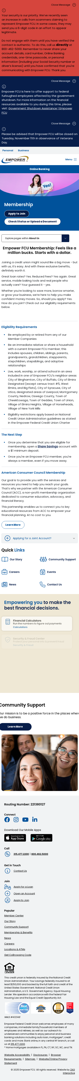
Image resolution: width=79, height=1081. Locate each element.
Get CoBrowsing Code (17, 955)
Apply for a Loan (23, 887)
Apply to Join (21, 900)
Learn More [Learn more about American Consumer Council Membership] (13, 525)
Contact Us (20, 871)
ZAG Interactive (69, 1071)
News (7, 938)
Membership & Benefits (18, 932)
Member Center (14, 915)
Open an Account (24, 893)
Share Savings (48, 446)
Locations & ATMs (14, 949)
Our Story (10, 921)
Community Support (16, 927)
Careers (9, 943)
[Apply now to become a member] (16, 213)
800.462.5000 (39, 854)
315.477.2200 (21, 854)
